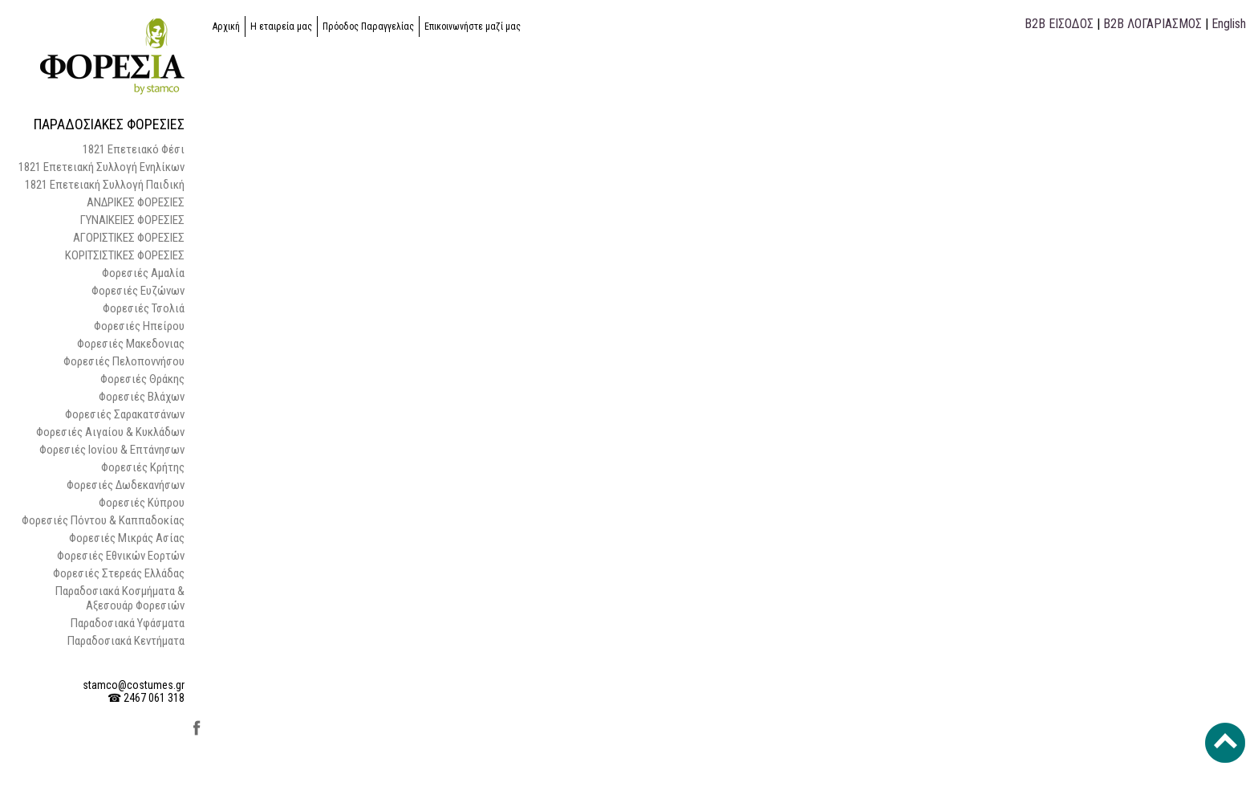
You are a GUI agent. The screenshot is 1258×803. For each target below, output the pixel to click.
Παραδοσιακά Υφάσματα (128, 623)
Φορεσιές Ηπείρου (139, 326)
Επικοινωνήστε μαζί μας (472, 26)
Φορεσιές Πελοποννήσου (124, 361)
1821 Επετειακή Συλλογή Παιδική (105, 184)
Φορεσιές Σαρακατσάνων (125, 414)
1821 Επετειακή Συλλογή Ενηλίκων (101, 167)
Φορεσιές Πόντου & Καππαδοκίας (103, 520)
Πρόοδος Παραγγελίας (368, 26)
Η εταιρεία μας (281, 26)
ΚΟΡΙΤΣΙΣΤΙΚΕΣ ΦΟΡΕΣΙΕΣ (125, 255)
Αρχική (226, 26)
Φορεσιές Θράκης (142, 379)
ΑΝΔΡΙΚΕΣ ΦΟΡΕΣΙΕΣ (136, 202)
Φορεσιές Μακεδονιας (131, 343)
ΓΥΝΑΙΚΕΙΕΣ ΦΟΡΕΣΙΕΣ (132, 220)
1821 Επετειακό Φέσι (134, 149)
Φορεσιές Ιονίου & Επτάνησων (112, 449)
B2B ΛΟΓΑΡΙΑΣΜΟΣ (1152, 23)
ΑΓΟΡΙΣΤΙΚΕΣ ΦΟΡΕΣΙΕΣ (129, 237)
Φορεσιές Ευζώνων (138, 290)
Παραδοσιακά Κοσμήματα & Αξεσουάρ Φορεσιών (120, 598)
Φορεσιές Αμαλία (143, 273)
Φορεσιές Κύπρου (142, 502)
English (1228, 23)
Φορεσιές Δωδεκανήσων (126, 485)
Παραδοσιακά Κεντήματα (126, 641)
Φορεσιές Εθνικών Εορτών (121, 555)
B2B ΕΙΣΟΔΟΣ (1059, 23)
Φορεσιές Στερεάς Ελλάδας (119, 573)
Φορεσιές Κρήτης (143, 467)
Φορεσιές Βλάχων (142, 396)
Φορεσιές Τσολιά (144, 308)
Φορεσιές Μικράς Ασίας (127, 538)
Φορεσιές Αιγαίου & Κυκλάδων (110, 432)
